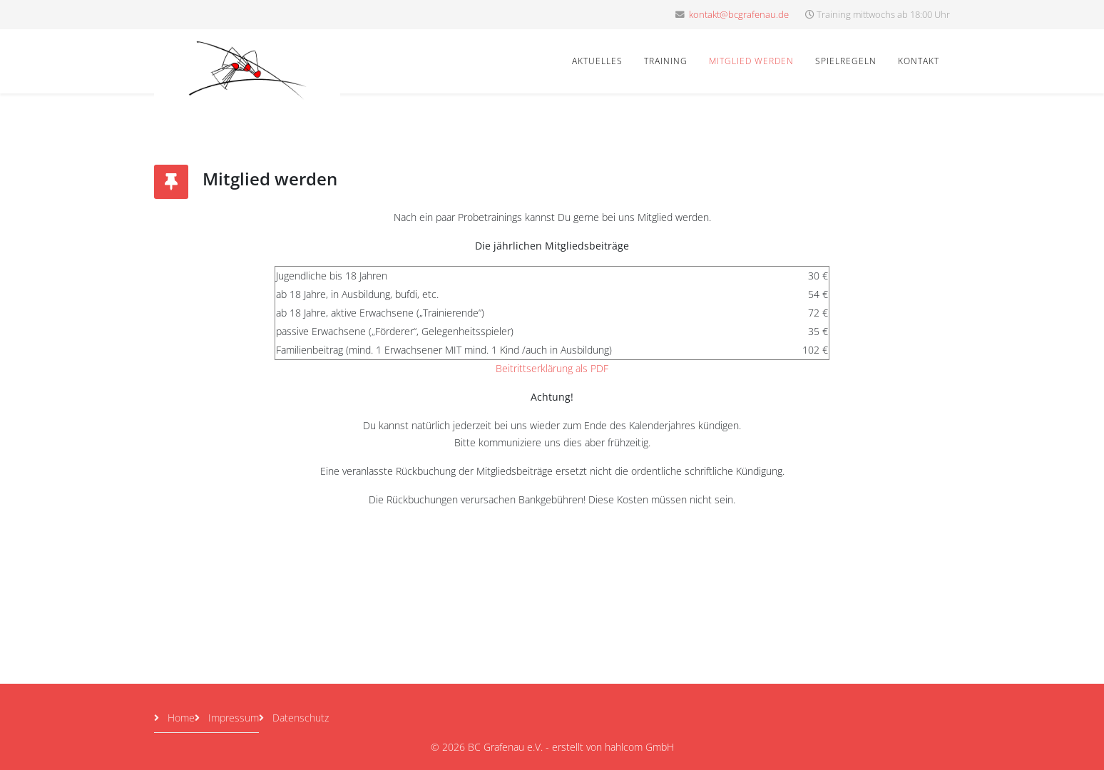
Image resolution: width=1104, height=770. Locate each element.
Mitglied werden (751, 61)
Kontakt (918, 61)
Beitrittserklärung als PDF (552, 368)
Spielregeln (845, 61)
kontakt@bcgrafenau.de (739, 15)
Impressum (232, 717)
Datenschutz (299, 717)
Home (180, 717)
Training (666, 61)
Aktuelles (597, 61)
